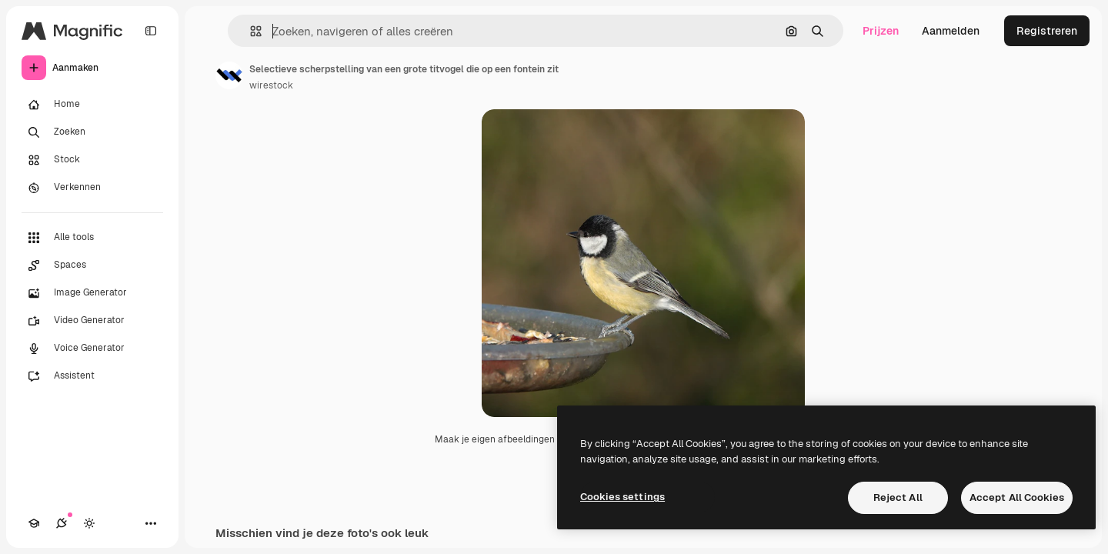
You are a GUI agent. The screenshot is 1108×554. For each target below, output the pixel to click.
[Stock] (92, 160)
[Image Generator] (92, 293)
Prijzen (881, 31)
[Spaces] (92, 265)
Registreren (1046, 31)
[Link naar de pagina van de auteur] (229, 75)
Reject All (898, 497)
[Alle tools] (92, 237)
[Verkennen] (92, 187)
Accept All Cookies (1017, 497)
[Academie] (34, 523)
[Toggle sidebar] (150, 30)
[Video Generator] (92, 321)
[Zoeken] (92, 132)
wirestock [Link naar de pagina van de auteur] (271, 85)
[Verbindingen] (61, 523)
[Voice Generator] (92, 348)
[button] (250, 31)
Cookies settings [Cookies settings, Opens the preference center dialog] (622, 496)
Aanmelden (951, 31)
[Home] (92, 104)
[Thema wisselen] (89, 523)
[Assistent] (92, 376)
